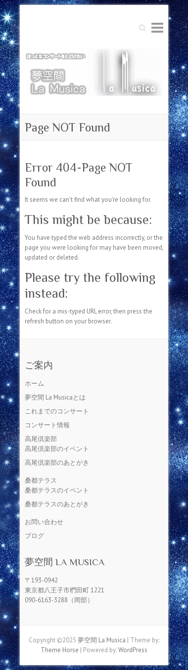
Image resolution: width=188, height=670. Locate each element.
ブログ (34, 536)
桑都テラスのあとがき (57, 504)
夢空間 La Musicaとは (55, 397)
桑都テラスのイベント (57, 490)
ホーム (34, 383)
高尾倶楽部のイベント (57, 449)
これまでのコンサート (57, 411)
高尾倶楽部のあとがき (57, 462)
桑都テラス (41, 480)
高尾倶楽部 (41, 439)
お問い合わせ (44, 522)
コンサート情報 (47, 425)
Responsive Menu (157, 27)
